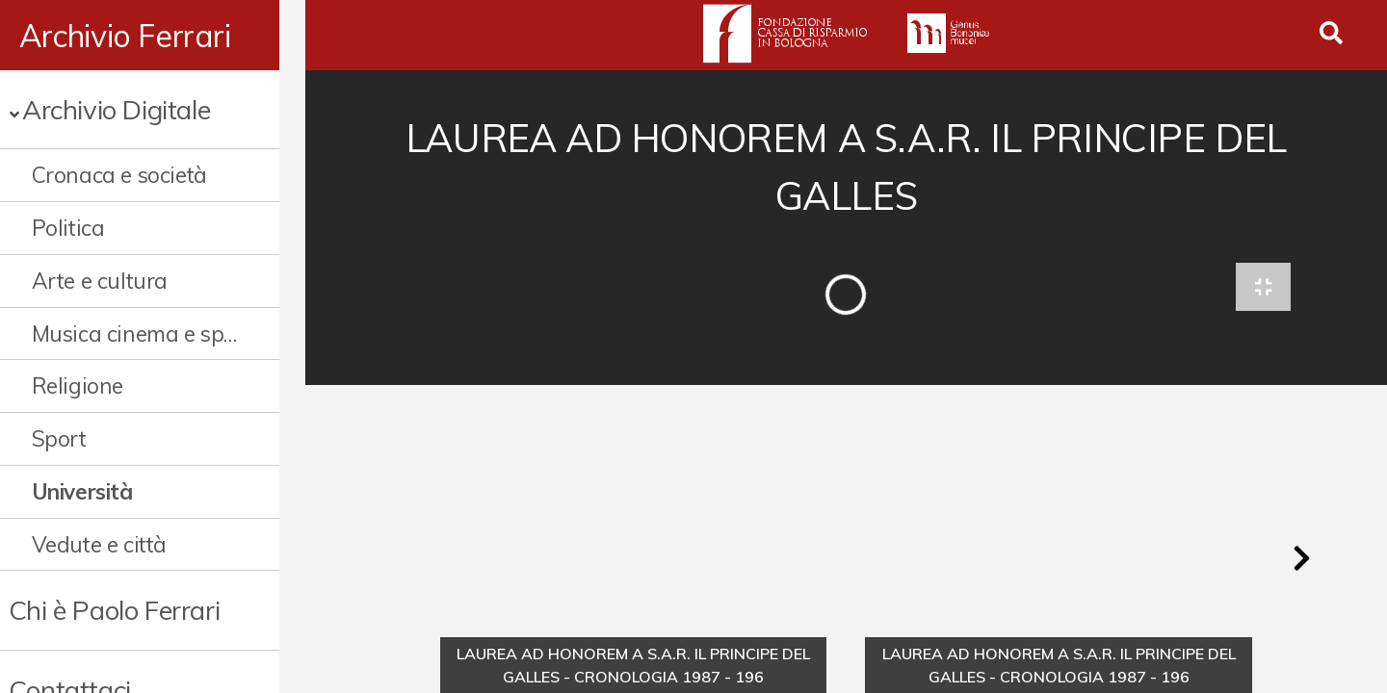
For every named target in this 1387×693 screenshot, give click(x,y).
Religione (77, 385)
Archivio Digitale (116, 109)
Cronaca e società (119, 175)
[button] (1301, 562)
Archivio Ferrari (125, 35)
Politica (68, 228)
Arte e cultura (100, 281)
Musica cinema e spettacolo (149, 333)
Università (82, 491)
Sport (59, 438)
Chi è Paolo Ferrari (114, 610)
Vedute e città (99, 544)
